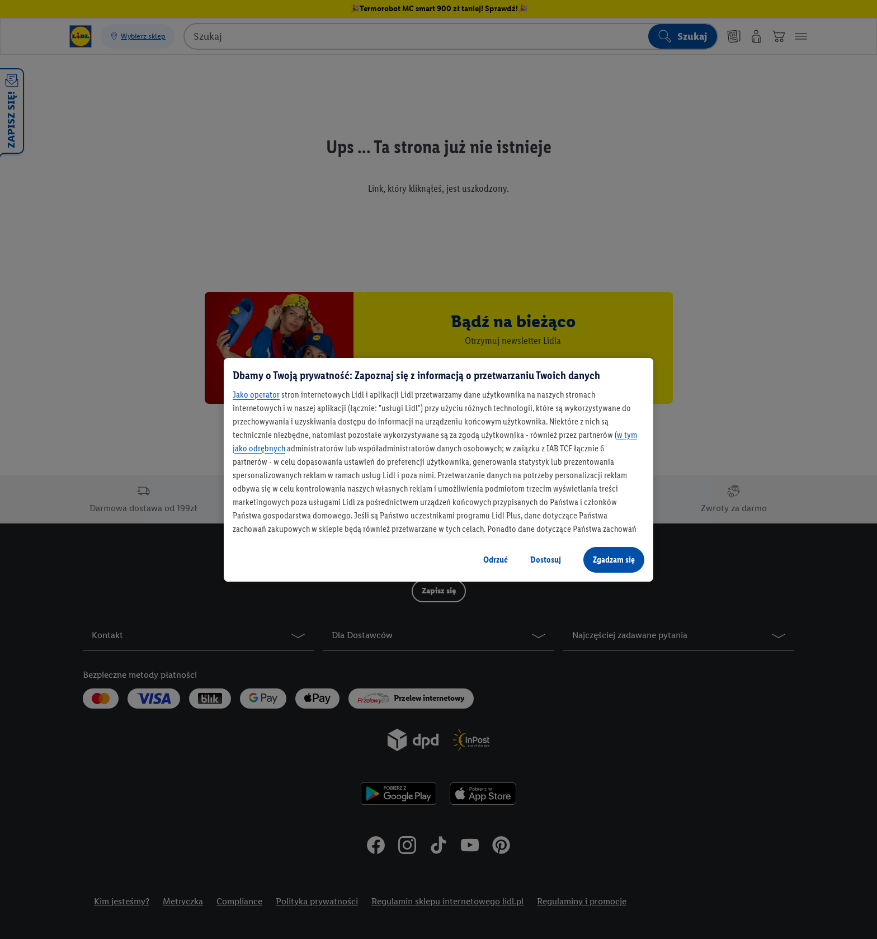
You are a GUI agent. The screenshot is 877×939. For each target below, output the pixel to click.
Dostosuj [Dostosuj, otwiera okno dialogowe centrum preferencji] (545, 559)
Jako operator (256, 394)
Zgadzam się (614, 559)
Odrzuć (495, 559)
